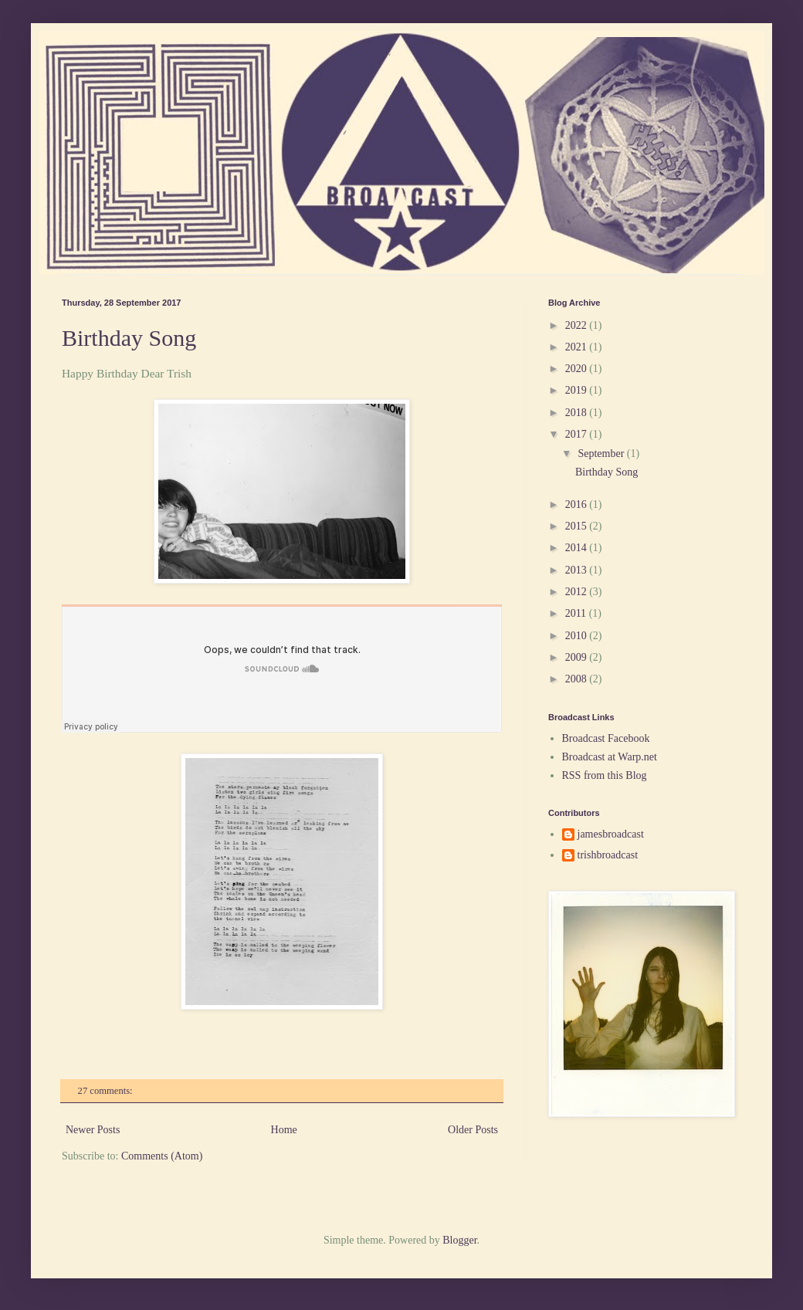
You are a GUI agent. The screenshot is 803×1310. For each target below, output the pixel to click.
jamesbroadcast (611, 834)
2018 (577, 412)
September (602, 453)
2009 (577, 657)
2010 (577, 635)
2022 (577, 325)
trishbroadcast (608, 855)
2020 (577, 368)
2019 (577, 390)
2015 (577, 526)
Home (284, 1130)
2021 (577, 347)
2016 (577, 504)
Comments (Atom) (161, 1156)
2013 (577, 570)
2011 (577, 613)
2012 (577, 591)
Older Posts (473, 1130)
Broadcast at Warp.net (609, 757)
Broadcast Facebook (606, 738)
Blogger (459, 1240)
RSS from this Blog (604, 775)
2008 (577, 679)
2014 (577, 547)
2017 (577, 434)
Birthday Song (129, 337)
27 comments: (106, 1090)
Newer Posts (93, 1130)
